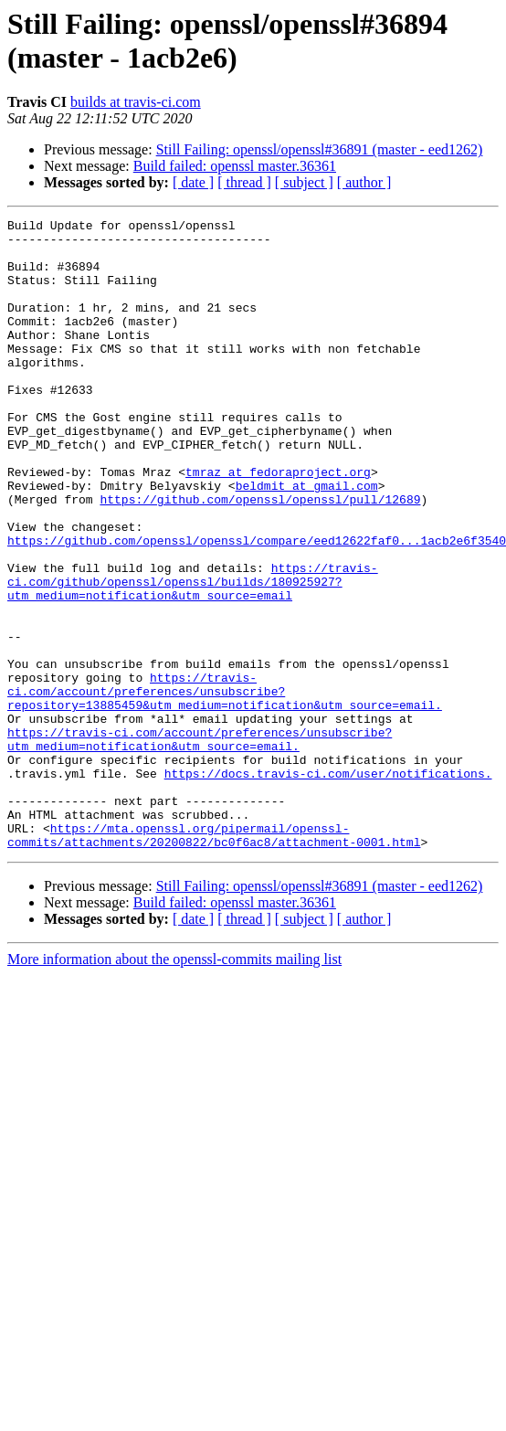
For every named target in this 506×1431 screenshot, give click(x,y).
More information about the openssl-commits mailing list (174, 1085)
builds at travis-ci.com (135, 102)
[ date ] (193, 182)
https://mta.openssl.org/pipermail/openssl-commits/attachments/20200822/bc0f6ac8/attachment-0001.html (213, 959)
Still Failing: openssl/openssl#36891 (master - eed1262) (319, 149)
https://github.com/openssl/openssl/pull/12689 (260, 556)
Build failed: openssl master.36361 (234, 166)
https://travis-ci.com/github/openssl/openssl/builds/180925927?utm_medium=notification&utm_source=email (192, 655)
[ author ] (364, 182)
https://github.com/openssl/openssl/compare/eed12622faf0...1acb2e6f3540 (256, 606)
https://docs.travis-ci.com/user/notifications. (328, 885)
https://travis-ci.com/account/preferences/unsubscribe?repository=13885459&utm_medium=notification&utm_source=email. (224, 786)
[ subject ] (304, 182)
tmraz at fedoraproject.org (278, 523)
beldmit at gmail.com (307, 540)
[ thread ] (244, 182)
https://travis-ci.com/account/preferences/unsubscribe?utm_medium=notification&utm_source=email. (199, 844)
